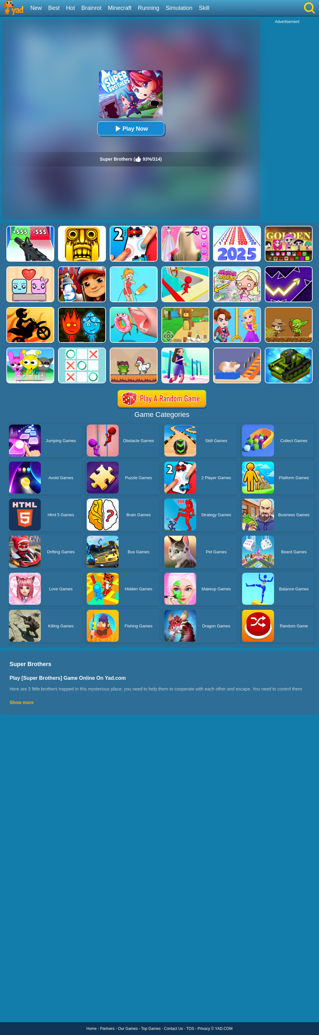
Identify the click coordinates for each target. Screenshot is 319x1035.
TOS (190, 1028)
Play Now (131, 129)
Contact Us (173, 1028)
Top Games (150, 1028)
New (36, 8)
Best (54, 8)
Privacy (203, 1028)
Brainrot (91, 8)
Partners (107, 1028)
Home (91, 1028)
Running (148, 8)
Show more (21, 702)
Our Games (128, 1028)
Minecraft (119, 8)
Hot (70, 8)
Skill (204, 8)
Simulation (179, 8)
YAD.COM (224, 1028)
